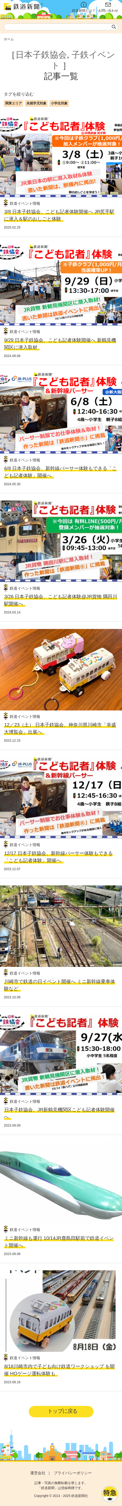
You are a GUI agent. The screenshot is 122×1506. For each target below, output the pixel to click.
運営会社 (37, 1473)
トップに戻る (62, 1411)
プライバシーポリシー (73, 1473)
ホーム (9, 39)
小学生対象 (59, 103)
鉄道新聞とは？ (83, 7)
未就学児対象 (36, 103)
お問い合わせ (108, 7)
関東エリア (13, 103)
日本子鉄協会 (41, 55)
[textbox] (61, 27)
